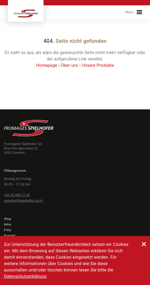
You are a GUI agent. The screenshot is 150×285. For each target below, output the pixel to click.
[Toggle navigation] (139, 12)
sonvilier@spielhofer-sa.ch (23, 201)
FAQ (7, 230)
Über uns (69, 65)
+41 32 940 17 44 (17, 195)
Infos (7, 224)
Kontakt (9, 235)
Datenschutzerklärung (25, 276)
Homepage (46, 65)
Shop (7, 219)
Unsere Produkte (98, 65)
